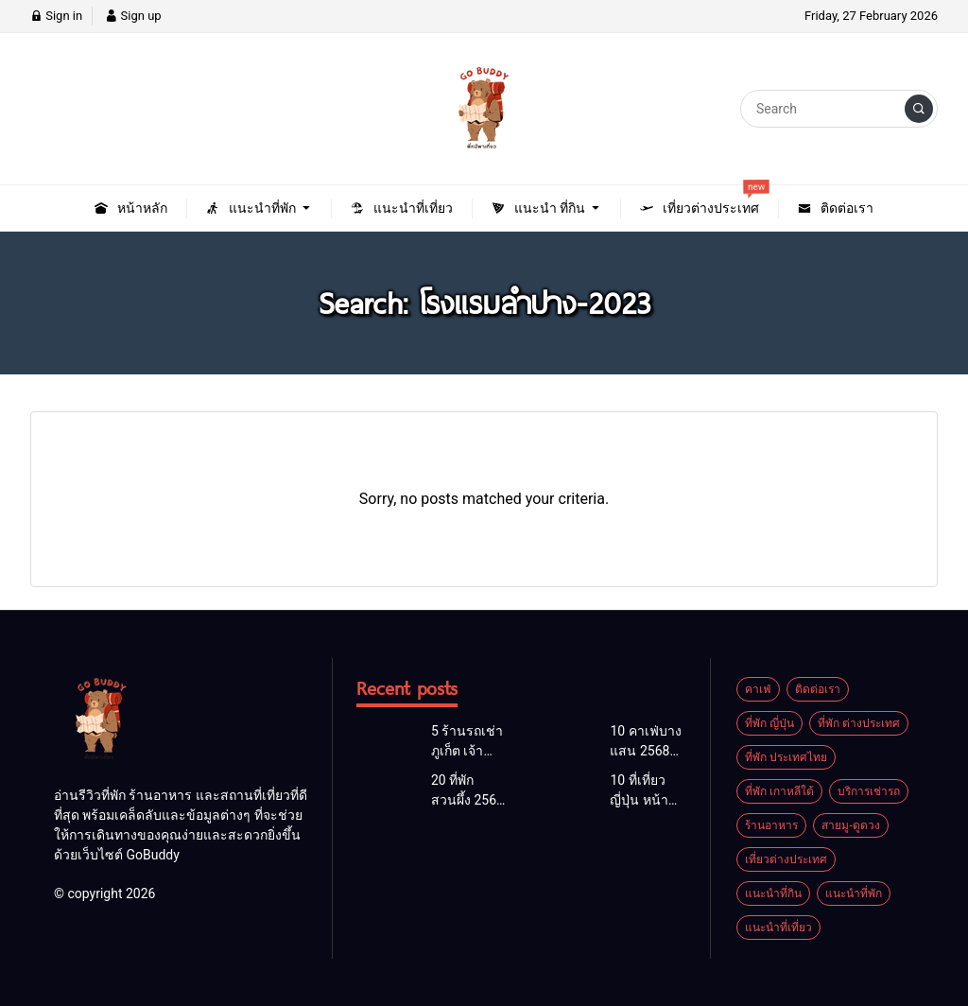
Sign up (133, 16)
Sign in (56, 16)
